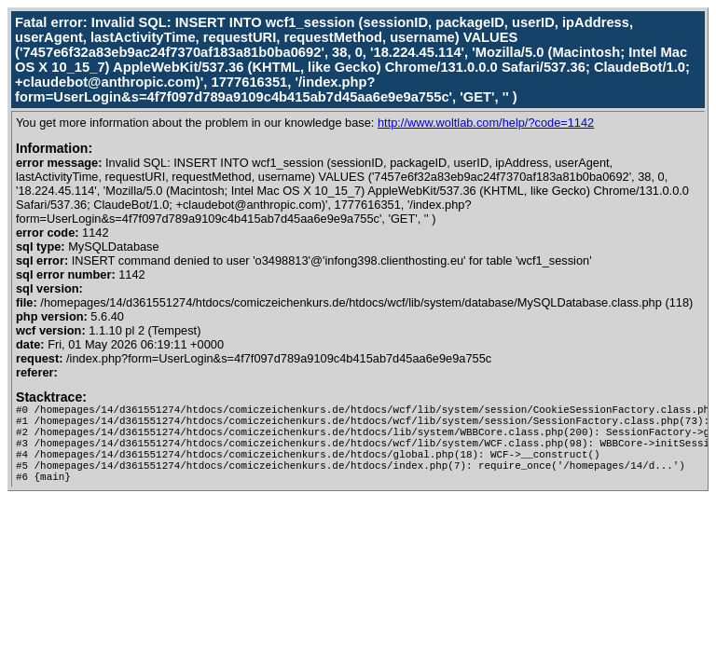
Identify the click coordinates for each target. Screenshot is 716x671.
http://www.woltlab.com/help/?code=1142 (486, 123)
